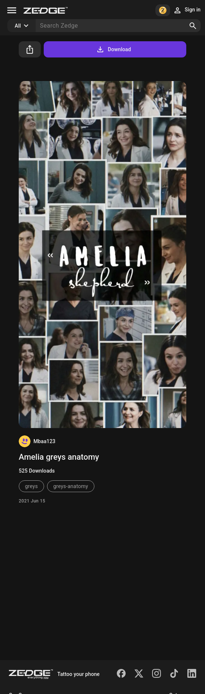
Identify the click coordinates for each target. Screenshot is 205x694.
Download (113, 49)
